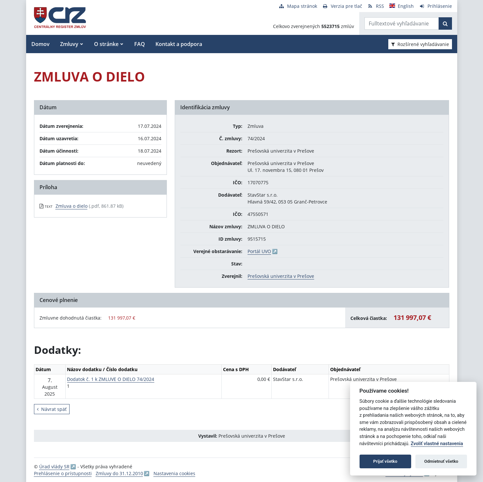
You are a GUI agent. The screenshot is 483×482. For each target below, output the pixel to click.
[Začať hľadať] (445, 23)
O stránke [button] (106, 44)
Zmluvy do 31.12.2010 (119, 473)
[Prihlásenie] (435, 6)
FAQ (139, 44)
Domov (40, 44)
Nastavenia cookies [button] (174, 473)
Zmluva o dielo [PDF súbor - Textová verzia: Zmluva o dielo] (72, 206)
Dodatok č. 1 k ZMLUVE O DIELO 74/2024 (110, 379)
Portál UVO (259, 251)
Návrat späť (52, 409)
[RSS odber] (375, 6)
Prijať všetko (385, 461)
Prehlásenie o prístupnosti (63, 473)
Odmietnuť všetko (441, 461)
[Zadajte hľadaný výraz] (401, 23)
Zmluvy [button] (69, 44)
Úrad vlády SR (54, 466)
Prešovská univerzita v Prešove (281, 276)
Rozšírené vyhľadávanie (420, 44)
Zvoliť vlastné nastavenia (437, 443)
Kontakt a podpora (178, 44)
